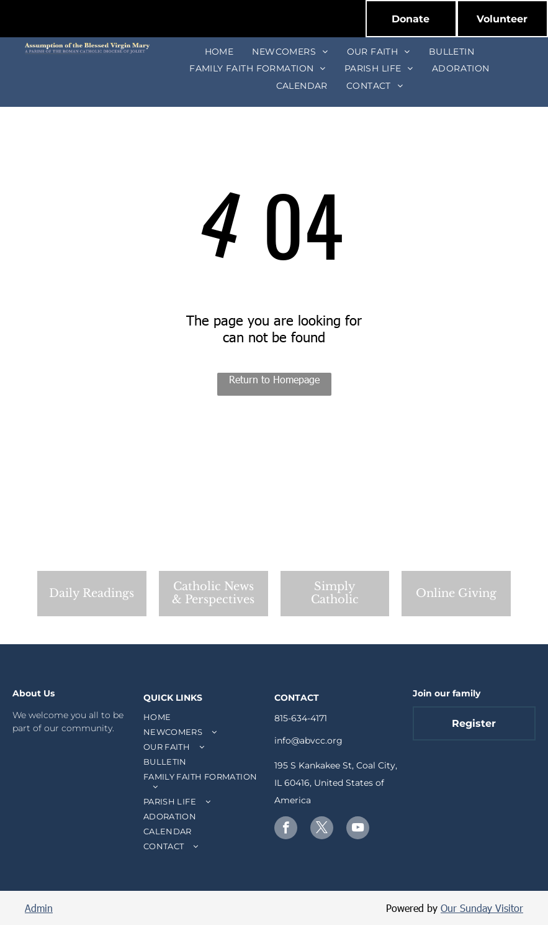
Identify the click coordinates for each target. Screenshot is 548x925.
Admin (39, 907)
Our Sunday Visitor (482, 907)
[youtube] (357, 829)
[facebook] (285, 829)
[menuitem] (219, 51)
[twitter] (321, 829)
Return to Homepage (274, 379)
